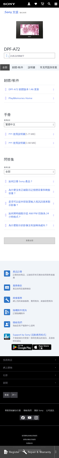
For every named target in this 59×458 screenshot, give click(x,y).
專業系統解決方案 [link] (13, 407)
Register (11, 452)
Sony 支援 (11, 12)
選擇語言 (7, 117)
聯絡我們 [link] (28, 407)
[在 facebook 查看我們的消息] (23, 414)
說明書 (31, 67)
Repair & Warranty (36, 452)
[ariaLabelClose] (56, 4)
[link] (9, 3)
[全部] (5, 67)
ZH (13, 391)
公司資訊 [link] (50, 407)
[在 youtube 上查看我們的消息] (29, 414)
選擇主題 (7, 164)
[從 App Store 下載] (41, 343)
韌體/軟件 (17, 67)
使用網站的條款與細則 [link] (29, 432)
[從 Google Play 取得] (22, 343)
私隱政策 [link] (29, 440)
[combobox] (29, 55)
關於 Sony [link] (38, 407)
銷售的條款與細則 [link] (29, 436)
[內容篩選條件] (7, 55)
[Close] (56, 452)
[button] (29, 357)
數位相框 (23, 12)
